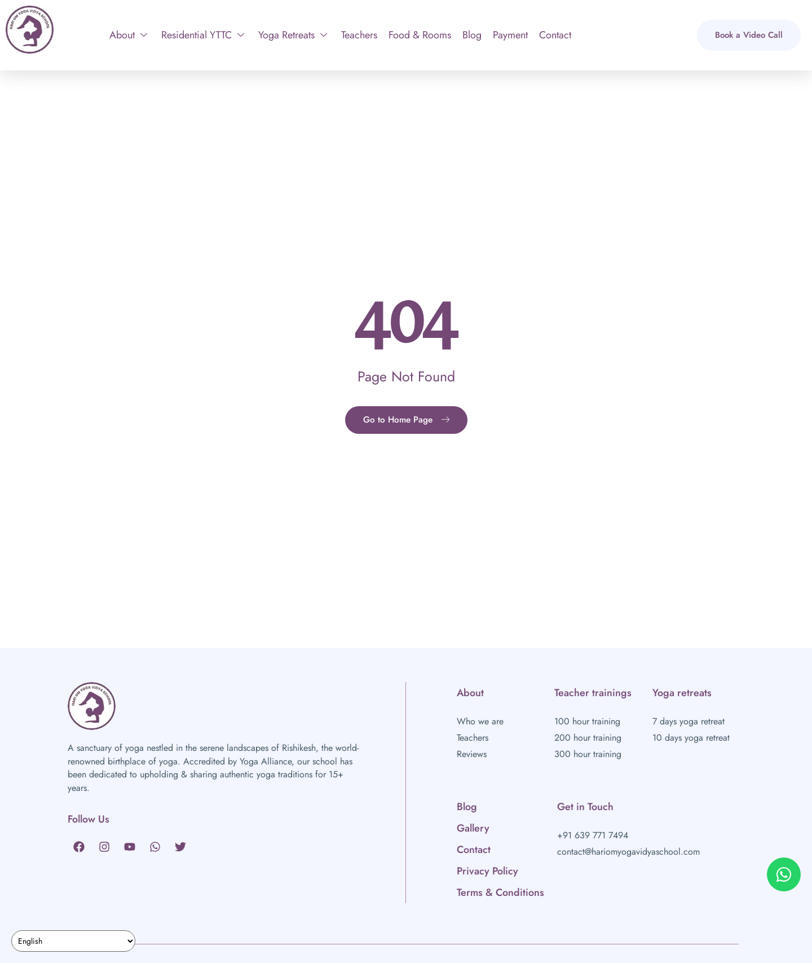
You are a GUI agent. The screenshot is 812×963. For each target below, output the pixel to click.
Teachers (359, 35)
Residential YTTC (202, 35)
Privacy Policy (487, 871)
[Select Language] (73, 941)
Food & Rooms (420, 35)
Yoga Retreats (292, 35)
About (128, 35)
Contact (555, 35)
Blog (472, 35)
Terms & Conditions (500, 892)
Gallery (473, 828)
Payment (510, 35)
